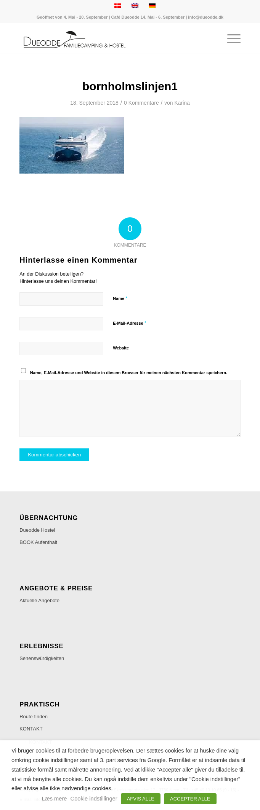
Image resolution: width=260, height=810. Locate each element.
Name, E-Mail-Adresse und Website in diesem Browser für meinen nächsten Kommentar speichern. (129, 372)
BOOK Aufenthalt (38, 542)
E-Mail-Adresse (129, 323)
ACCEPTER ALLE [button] (190, 799)
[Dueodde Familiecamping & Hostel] (107, 38)
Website (121, 348)
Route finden (33, 716)
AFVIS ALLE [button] (140, 799)
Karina (181, 103)
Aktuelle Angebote (39, 600)
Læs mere (54, 799)
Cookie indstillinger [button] (94, 799)
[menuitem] (230, 38)
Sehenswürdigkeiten (41, 658)
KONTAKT (30, 729)
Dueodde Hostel (37, 530)
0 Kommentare (141, 103)
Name (120, 298)
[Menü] (230, 38)
